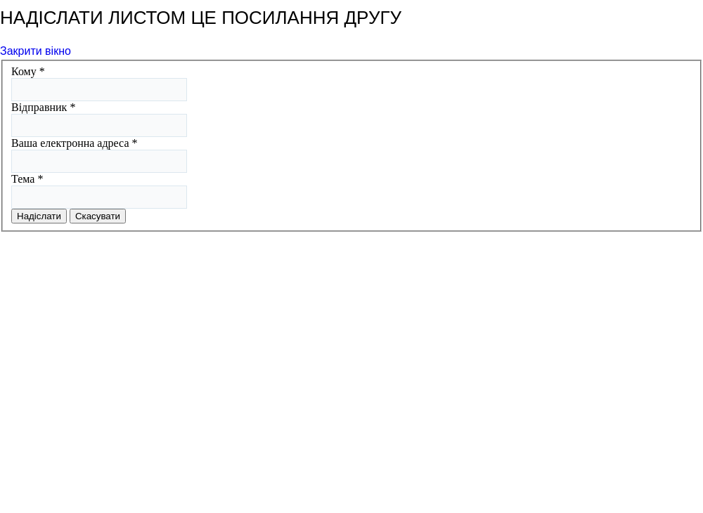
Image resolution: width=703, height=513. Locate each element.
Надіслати (39, 216)
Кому (28, 71)
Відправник (43, 107)
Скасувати (97, 216)
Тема (27, 179)
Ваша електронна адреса (74, 143)
